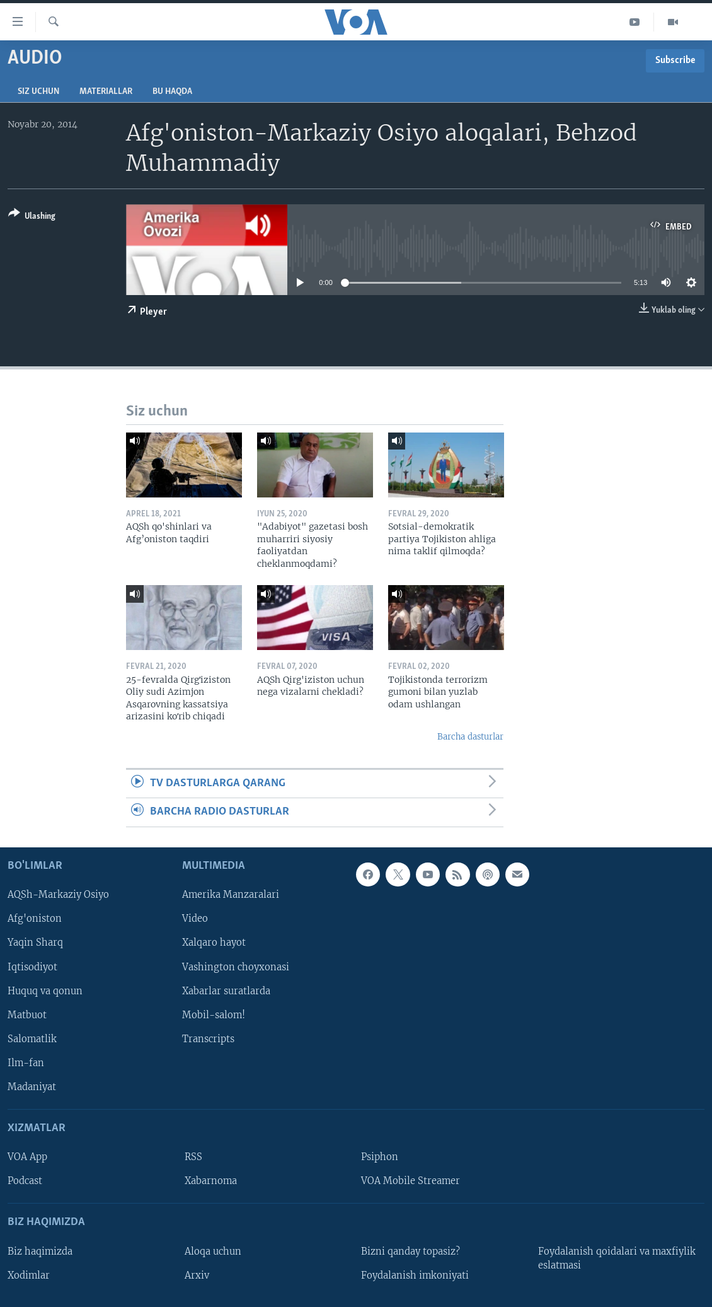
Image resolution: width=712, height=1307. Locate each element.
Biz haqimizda (40, 1251)
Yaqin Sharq (35, 942)
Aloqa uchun (213, 1251)
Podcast (25, 1181)
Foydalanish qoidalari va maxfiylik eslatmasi (617, 1257)
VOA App (27, 1157)
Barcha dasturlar (470, 736)
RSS (193, 1157)
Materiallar (105, 91)
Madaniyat (32, 1087)
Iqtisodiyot (32, 966)
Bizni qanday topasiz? (410, 1251)
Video (195, 918)
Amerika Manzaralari (230, 894)
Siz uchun (38, 91)
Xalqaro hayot (214, 942)
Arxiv (197, 1275)
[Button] (31, 217)
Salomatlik (32, 1038)
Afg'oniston (35, 918)
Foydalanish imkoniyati (415, 1275)
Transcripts (208, 1038)
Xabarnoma (211, 1181)
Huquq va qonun (45, 990)
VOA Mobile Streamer (410, 1181)
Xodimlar (29, 1275)
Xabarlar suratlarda (226, 990)
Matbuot (27, 1014)
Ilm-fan (26, 1062)
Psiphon (379, 1157)
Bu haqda (172, 91)
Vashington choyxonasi (235, 966)
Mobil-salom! (213, 1014)
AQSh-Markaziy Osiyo (58, 894)
